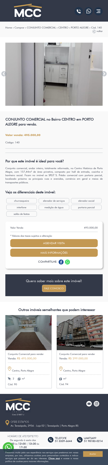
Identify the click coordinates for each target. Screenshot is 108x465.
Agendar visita (54, 243)
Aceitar (93, 454)
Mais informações (54, 252)
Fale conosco (54, 288)
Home (8, 27)
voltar (97, 31)
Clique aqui (54, 458)
